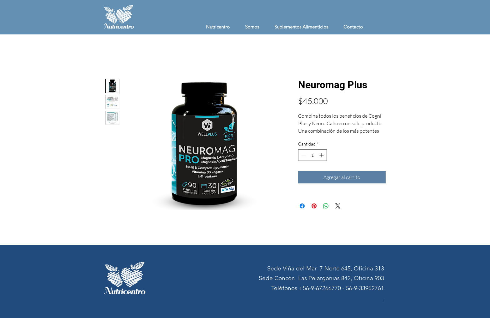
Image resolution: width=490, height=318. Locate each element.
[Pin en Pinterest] (314, 206)
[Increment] (322, 155)
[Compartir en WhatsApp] (326, 206)
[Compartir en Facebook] (302, 206)
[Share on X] (338, 206)
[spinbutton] (312, 155)
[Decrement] (303, 155)
